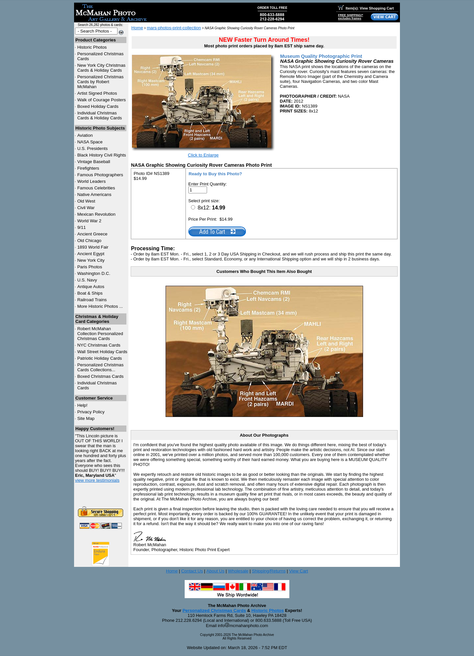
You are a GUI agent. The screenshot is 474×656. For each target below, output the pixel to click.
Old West (86, 201)
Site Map (86, 418)
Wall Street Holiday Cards (102, 351)
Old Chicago (89, 240)
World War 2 (89, 220)
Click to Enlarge (203, 155)
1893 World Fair (93, 247)
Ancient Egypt (90, 253)
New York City (91, 260)
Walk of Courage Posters (101, 99)
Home (137, 27)
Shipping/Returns (268, 571)
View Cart (298, 571)
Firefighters (88, 168)
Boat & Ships (90, 293)
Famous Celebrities (96, 187)
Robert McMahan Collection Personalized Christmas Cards (100, 333)
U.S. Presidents (92, 148)
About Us (215, 571)
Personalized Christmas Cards (214, 610)
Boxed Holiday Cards (97, 106)
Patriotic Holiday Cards (99, 358)
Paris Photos (89, 266)
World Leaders (91, 181)
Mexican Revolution (96, 214)
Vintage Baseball (93, 161)
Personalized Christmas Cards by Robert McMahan (100, 81)
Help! (82, 405)
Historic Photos (92, 47)
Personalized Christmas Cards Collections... (100, 367)
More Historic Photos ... (100, 306)
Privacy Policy (91, 411)
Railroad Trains (92, 299)
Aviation (85, 135)
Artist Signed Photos (97, 93)
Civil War (86, 207)
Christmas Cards (98, 345)
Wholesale (238, 571)
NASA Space (90, 141)
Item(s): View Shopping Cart (366, 8)
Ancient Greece (92, 233)
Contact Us (192, 571)
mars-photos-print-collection (174, 27)
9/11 (81, 227)
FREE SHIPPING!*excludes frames (350, 16)
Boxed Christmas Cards (100, 376)
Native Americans (94, 194)
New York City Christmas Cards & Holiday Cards (101, 68)
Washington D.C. (93, 273)
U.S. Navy (87, 280)
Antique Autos (90, 286)
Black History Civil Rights (101, 155)
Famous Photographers (100, 174)
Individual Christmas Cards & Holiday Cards (99, 115)
